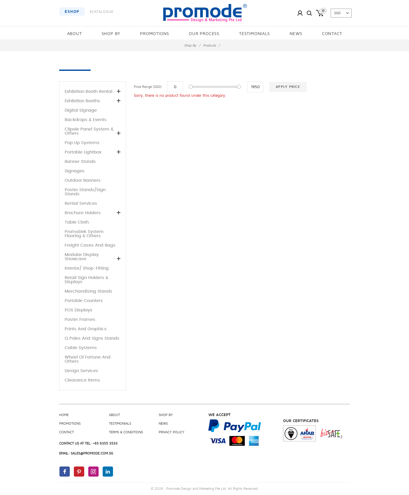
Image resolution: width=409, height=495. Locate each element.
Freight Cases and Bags (90, 245)
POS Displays (78, 310)
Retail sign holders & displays (86, 280)
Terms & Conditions (126, 432)
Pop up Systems (82, 143)
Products (209, 45)
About (74, 33)
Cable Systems (81, 348)
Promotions (154, 33)
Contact (332, 33)
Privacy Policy (171, 432)
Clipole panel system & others (92, 131)
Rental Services (81, 203)
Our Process (204, 33)
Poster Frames (80, 319)
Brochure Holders (92, 213)
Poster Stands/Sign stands (85, 192)
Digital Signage (81, 110)
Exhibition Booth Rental (92, 91)
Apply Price (288, 87)
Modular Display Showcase (92, 257)
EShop (72, 11)
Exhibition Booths (92, 101)
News (296, 33)
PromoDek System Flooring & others (84, 234)
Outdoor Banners (83, 180)
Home (64, 415)
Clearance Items (82, 380)
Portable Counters (84, 301)
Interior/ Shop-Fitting (87, 268)
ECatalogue (102, 12)
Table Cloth (77, 222)
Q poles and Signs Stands (92, 338)
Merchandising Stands (88, 291)
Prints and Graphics (86, 329)
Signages (75, 171)
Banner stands (80, 162)
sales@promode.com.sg (92, 453)
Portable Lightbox (92, 152)
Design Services (81, 371)
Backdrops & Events (86, 120)
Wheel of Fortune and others (87, 359)
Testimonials (254, 33)
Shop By (111, 33)
